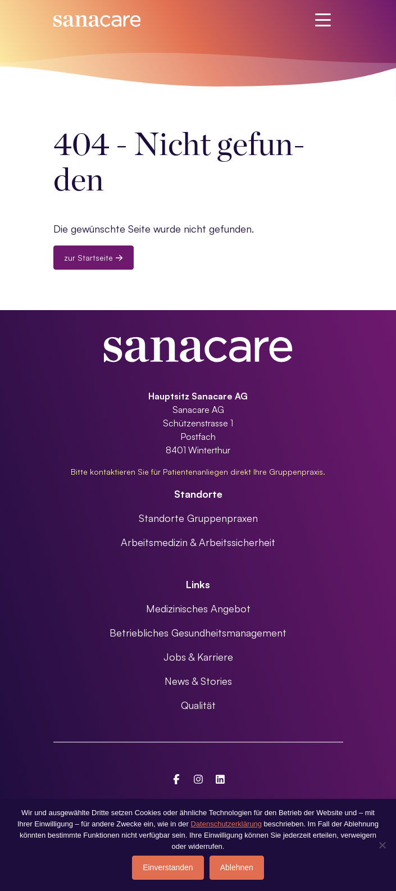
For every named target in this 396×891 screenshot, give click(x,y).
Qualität (198, 705)
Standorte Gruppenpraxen (198, 518)
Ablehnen (236, 867)
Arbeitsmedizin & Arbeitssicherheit (198, 542)
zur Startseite (93, 257)
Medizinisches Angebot (198, 608)
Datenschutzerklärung (225, 824)
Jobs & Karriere (198, 657)
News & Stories (198, 681)
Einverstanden (168, 867)
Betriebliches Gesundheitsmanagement (198, 632)
